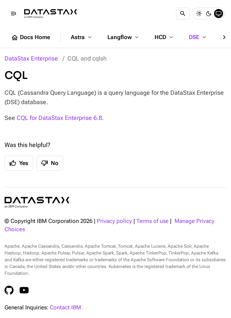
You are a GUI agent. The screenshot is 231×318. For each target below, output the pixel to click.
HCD (164, 37)
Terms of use (152, 221)
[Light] (198, 13)
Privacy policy (114, 221)
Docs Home (30, 37)
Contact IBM (65, 307)
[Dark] (208, 13)
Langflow (123, 37)
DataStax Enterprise (31, 58)
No (49, 163)
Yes (18, 163)
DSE (198, 37)
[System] (218, 13)
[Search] (183, 14)
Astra (82, 37)
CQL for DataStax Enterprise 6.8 (59, 117)
